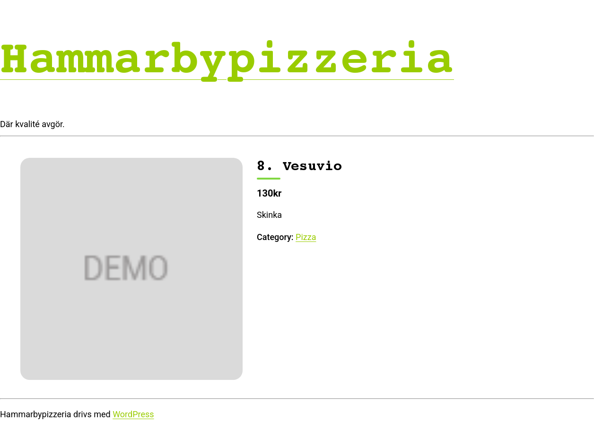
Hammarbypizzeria (227, 59)
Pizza (306, 237)
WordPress (133, 414)
